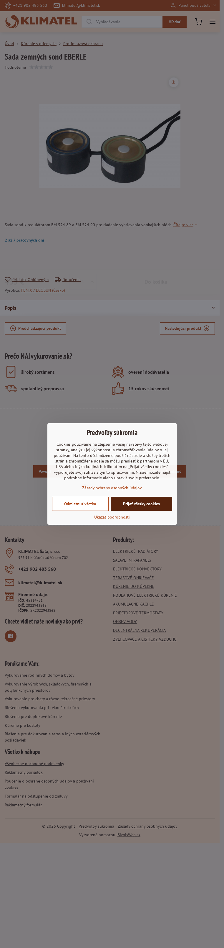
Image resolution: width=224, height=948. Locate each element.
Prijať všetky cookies (141, 503)
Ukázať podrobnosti (112, 517)
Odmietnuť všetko (80, 503)
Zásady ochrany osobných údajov (112, 488)
